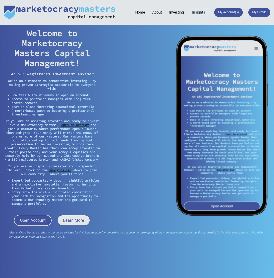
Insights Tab (60, 170)
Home (140, 12)
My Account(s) (228, 12)
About (157, 12)
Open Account (33, 220)
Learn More (73, 220)
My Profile (259, 12)
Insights (198, 12)
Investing (176, 12)
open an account (75, 125)
